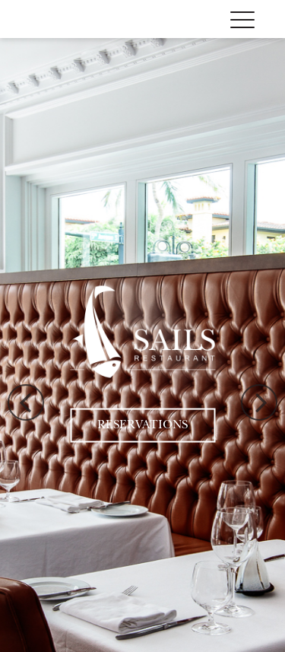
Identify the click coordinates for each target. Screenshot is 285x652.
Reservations (142, 425)
